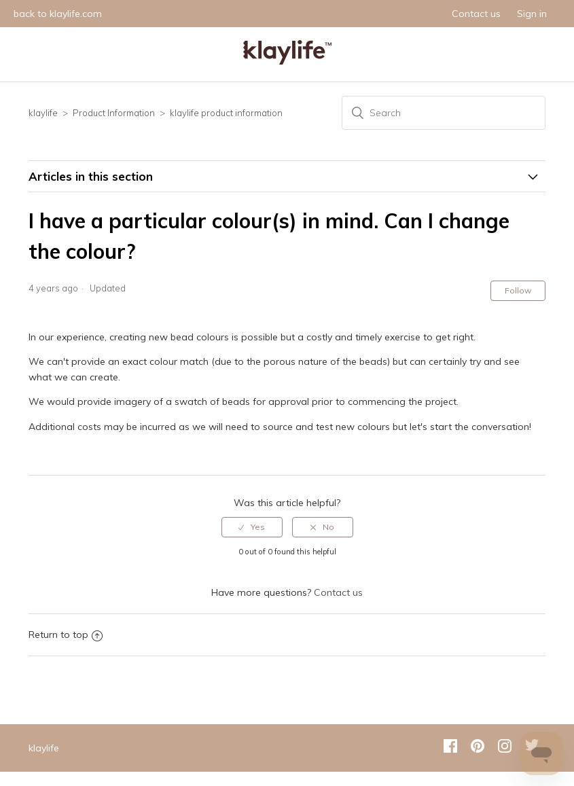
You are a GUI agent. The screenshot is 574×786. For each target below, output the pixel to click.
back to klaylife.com (58, 13)
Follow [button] (518, 290)
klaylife (43, 112)
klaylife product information (226, 112)
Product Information (114, 112)
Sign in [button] (532, 13)
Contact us (476, 13)
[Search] (443, 113)
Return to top (66, 634)
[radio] (252, 527)
